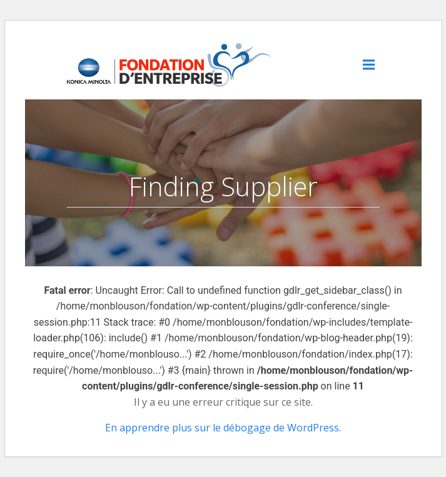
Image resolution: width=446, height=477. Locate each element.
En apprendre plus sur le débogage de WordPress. (223, 427)
